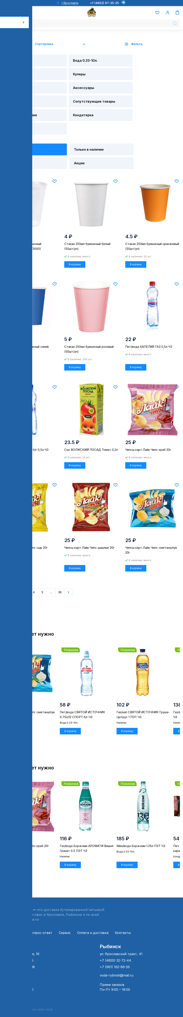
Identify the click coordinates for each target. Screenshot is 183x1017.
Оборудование (113, 61)
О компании (13, 929)
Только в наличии (63, 126)
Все (12, 124)
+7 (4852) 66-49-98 (19, 963)
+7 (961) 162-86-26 (115, 963)
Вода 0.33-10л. (68, 61)
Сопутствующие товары (160, 79)
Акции (15, 144)
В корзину (14, 246)
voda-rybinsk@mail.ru (116, 971)
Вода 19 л (18, 61)
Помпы (15, 76)
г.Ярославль (70, 3)
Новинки (108, 124)
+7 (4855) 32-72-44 (115, 956)
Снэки (104, 96)
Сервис (65, 929)
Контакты (123, 929)
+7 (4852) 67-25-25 (104, 3)
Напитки (106, 76)
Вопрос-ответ (40, 929)
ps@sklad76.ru (14, 971)
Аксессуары (65, 76)
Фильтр (136, 44)
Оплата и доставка (92, 929)
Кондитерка (65, 96)
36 (60, 579)
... (51, 579)
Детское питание (17, 99)
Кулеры (150, 61)
